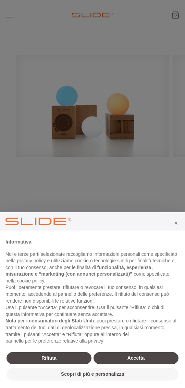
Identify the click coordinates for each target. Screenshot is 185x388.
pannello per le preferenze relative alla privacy (54, 341)
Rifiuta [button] (49, 358)
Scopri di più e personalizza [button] (92, 374)
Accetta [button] (136, 358)
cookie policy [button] (30, 280)
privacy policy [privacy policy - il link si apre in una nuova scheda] (31, 260)
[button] (176, 223)
